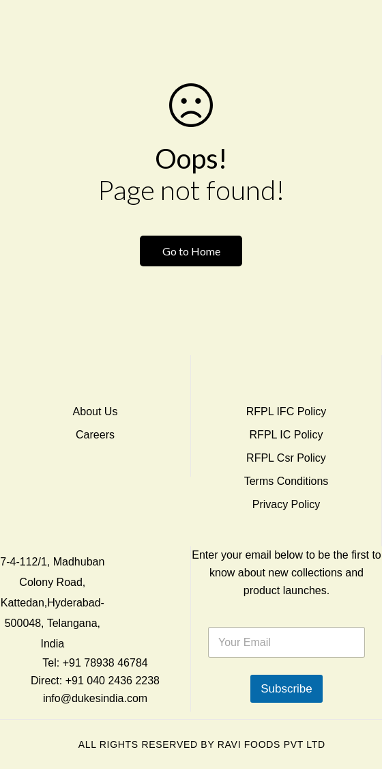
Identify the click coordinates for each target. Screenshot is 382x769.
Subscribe (286, 688)
